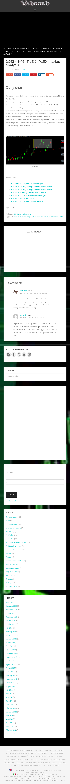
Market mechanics (12, 568)
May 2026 (9, 602)
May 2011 (9, 719)
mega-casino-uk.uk (12, 571)
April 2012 (9, 701)
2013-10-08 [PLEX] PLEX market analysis (26, 183)
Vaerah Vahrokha (54, 217)
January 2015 (10, 635)
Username (9, 472)
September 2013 (11, 664)
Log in (62, 780)
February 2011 (11, 730)
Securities (9, 575)
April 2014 (9, 646)
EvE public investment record (16, 542)
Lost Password (11, 501)
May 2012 (9, 697)
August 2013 (10, 668)
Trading (8, 582)
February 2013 (11, 675)
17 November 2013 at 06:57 (33, 318)
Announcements (12, 517)
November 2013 (11, 657)
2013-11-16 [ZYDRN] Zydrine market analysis (28, 195)
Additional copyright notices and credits (23, 776)
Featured (9, 553)
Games (8, 557)
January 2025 (10, 620)
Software (9, 579)
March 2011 (10, 726)
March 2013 (10, 672)
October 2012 (11, 682)
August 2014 (10, 642)
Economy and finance (13, 528)
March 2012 (10, 704)
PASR (34, 217)
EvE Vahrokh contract (13, 546)
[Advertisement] (35, 28)
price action (44, 217)
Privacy (41, 772)
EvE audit (9, 531)
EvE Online (17, 214)
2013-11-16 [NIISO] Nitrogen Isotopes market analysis (31, 189)
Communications (12, 524)
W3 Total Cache (11, 586)
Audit (8, 520)
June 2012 (9, 693)
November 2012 (11, 679)
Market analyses (26, 214)
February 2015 (11, 631)
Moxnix (23, 315)
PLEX (38, 217)
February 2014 (11, 650)
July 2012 (9, 690)
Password (9, 483)
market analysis (26, 217)
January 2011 (10, 734)
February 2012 (11, 708)
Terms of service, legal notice (27, 770)
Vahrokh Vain (35, 3)
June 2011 (9, 715)
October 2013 (11, 661)
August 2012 (10, 686)
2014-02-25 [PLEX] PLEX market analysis (26, 201)
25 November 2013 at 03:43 (33, 293)
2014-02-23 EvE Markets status (22, 198)
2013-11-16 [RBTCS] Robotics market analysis (28, 192)
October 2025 (11, 613)
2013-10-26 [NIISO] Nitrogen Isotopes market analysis (31, 186)
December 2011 (11, 712)
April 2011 (9, 723)
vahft (61, 217)
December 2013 (11, 653)
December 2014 (11, 639)
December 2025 (11, 606)
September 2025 (11, 617)
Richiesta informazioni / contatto (32, 774)
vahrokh (24, 291)
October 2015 (11, 624)
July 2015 (9, 628)
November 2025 (11, 609)
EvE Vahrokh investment (14, 550)
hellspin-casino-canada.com (15, 561)
